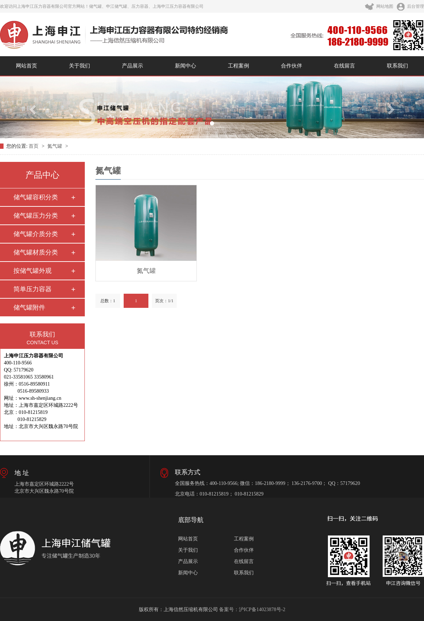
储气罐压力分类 (35, 215)
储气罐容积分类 (35, 197)
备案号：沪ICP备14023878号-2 (252, 609)
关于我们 (79, 66)
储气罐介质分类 (35, 234)
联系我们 (397, 66)
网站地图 (379, 6)
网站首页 (26, 66)
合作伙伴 (291, 66)
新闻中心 (185, 66)
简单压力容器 (32, 289)
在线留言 (344, 66)
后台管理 (410, 6)
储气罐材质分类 (35, 252)
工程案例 (238, 66)
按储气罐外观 (32, 270)
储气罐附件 (29, 307)
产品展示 (132, 66)
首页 (34, 146)
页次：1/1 (164, 300)
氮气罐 (55, 146)
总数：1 (107, 300)
